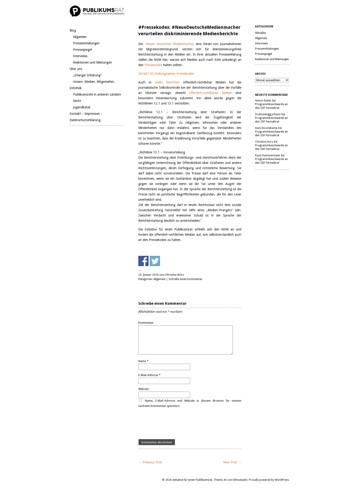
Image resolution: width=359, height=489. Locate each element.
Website (143, 389)
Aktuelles (260, 33)
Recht (77, 101)
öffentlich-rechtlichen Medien (210, 93)
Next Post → (232, 462)
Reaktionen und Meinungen (92, 62)
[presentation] (173, 424)
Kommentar (146, 322)
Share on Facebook (143, 261)
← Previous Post (150, 462)
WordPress (282, 479)
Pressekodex (153, 65)
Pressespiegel (82, 49)
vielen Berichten (167, 82)
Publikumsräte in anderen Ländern (97, 94)
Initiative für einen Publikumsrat (192, 479)
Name (143, 361)
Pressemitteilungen (86, 43)
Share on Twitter (155, 261)
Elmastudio (240, 479)
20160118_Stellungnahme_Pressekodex (166, 73)
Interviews (80, 56)
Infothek (76, 88)
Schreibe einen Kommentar (185, 279)
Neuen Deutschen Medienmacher (169, 44)
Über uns (76, 69)
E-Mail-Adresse (149, 375)
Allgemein (80, 37)
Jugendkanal (81, 107)
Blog (73, 30)
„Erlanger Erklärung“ (87, 75)
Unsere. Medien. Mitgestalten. (94, 81)
